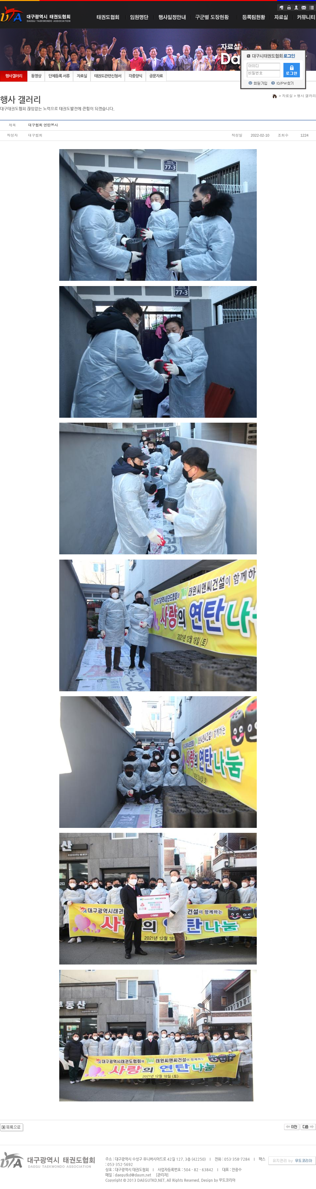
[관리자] (162, 1175)
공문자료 (156, 76)
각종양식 (135, 76)
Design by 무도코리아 (218, 1180)
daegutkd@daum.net (133, 1175)
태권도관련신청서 (107, 76)
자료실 (82, 76)
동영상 (36, 76)
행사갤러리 (13, 76)
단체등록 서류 (58, 76)
